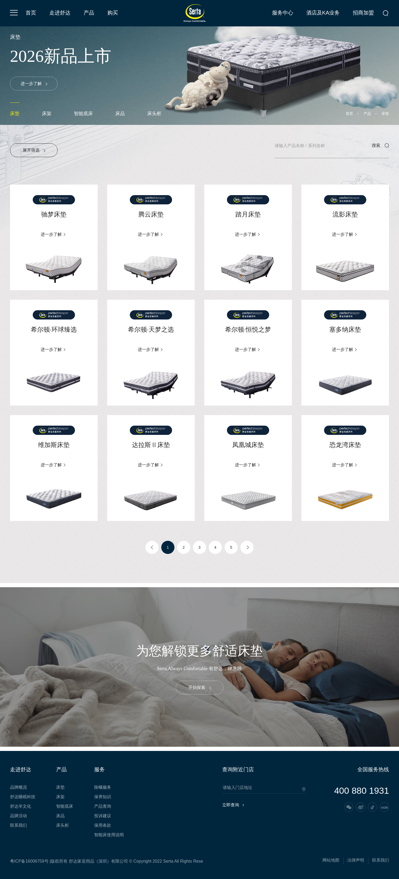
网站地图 (330, 860)
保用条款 (102, 825)
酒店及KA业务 (323, 13)
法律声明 (355, 860)
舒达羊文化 (20, 806)
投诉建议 (102, 816)
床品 (120, 113)
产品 (89, 13)
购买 (112, 13)
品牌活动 (18, 816)
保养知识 (102, 797)
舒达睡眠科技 (22, 797)
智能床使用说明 (109, 835)
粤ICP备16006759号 (29, 861)
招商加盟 (363, 13)
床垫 (15, 113)
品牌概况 (18, 787)
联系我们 (18, 825)
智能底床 (83, 113)
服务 (99, 769)
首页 (31, 13)
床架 (46, 113)
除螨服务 (102, 787)
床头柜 (154, 113)
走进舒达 (59, 13)
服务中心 (282, 13)
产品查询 (102, 806)
